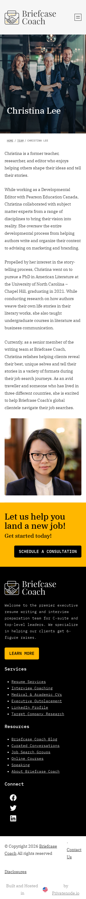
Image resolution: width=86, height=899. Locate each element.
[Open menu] (78, 17)
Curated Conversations (35, 745)
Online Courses (27, 758)
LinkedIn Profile (29, 707)
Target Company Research (37, 713)
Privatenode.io (65, 893)
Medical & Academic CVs (36, 694)
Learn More (21, 653)
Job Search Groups (30, 752)
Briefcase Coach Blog (34, 739)
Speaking (20, 765)
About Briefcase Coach (35, 771)
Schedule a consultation (48, 551)
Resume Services (28, 681)
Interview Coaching (32, 688)
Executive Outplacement (36, 701)
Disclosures (16, 871)
